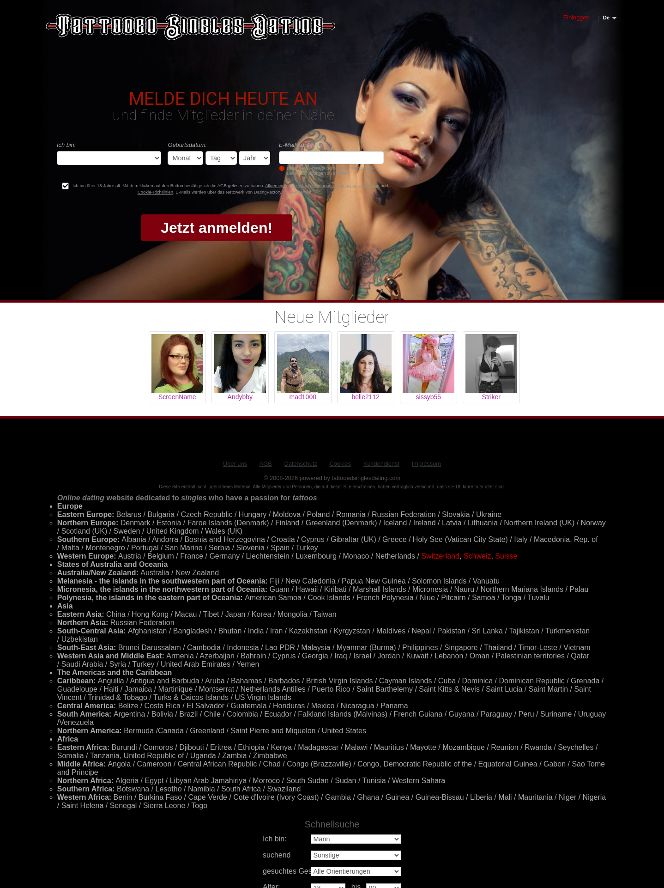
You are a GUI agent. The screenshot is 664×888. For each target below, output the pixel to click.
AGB (266, 463)
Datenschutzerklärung (357, 185)
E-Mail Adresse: (299, 144)
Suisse (506, 556)
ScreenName (177, 397)
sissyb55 (428, 397)
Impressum (426, 463)
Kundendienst (381, 463)
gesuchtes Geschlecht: (300, 871)
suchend (277, 855)
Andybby (240, 397)
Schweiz (477, 556)
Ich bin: (66, 144)
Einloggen (576, 17)
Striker (491, 397)
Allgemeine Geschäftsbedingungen (299, 185)
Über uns (235, 463)
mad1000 (303, 397)
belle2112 (365, 397)
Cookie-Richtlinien (155, 192)
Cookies (340, 463)
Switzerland (440, 556)
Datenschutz (300, 463)
